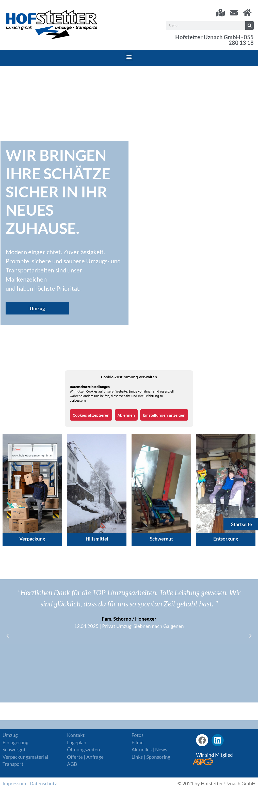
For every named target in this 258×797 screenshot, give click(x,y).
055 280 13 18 (241, 40)
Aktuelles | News (149, 749)
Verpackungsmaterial (25, 757)
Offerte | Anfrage (85, 757)
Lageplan (76, 742)
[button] (129, 56)
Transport (13, 764)
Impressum (14, 783)
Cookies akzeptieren (91, 414)
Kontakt (76, 735)
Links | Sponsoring (151, 757)
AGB (72, 764)
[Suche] (249, 25)
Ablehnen (126, 414)
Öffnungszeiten (83, 749)
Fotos (137, 735)
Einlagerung (15, 742)
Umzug (10, 735)
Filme (137, 742)
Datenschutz (43, 783)
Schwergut (14, 749)
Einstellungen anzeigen (164, 414)
